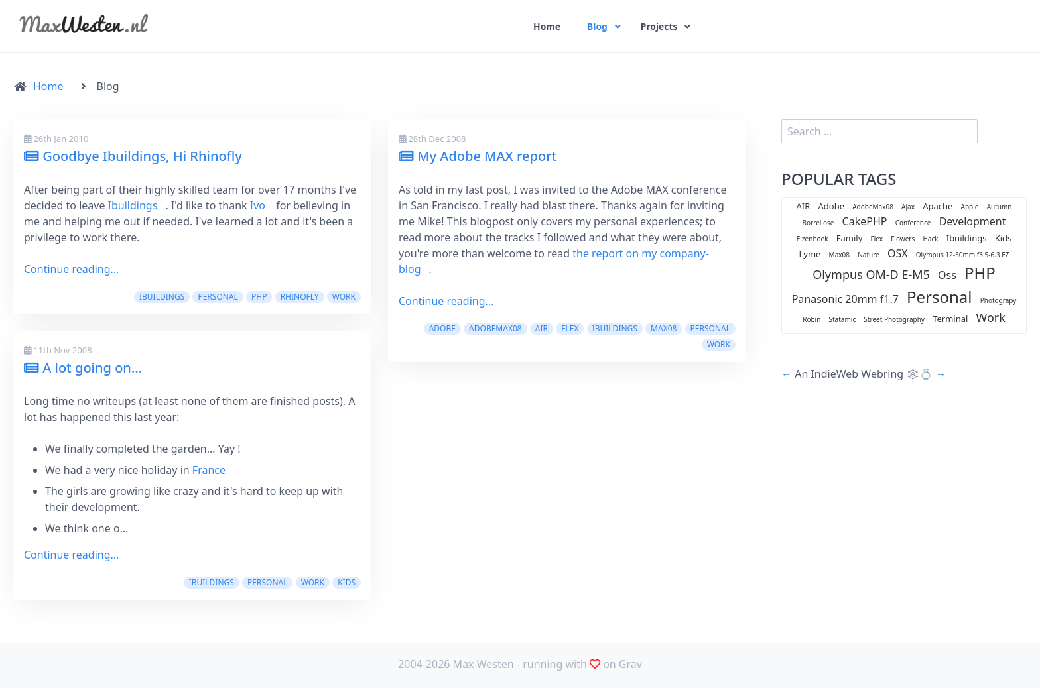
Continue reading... (71, 269)
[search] (879, 131)
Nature (868, 254)
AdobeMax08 (495, 328)
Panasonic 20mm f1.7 (845, 299)
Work (344, 296)
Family (849, 238)
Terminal (950, 319)
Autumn (999, 206)
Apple (970, 206)
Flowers (903, 238)
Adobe (442, 328)
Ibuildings (133, 205)
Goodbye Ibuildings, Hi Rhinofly (133, 156)
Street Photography (894, 319)
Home (546, 27)
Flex (569, 328)
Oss (947, 275)
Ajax (908, 206)
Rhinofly (300, 296)
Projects (660, 27)
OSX (897, 253)
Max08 (664, 328)
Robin (811, 319)
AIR (541, 328)
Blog (597, 27)
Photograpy (998, 300)
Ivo (257, 205)
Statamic (842, 319)
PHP (259, 296)
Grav (630, 664)
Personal (217, 296)
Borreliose (818, 222)
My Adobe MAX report (477, 156)
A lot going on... (83, 367)
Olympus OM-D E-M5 (871, 274)
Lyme (809, 254)
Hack (930, 238)
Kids (347, 582)
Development (972, 221)
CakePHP (864, 221)
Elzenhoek (812, 238)
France (209, 470)
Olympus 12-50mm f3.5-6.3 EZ (962, 254)
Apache (937, 206)
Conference (913, 222)
